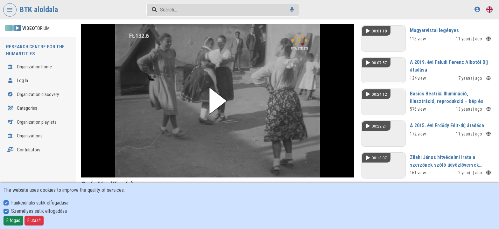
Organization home (29, 67)
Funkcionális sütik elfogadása (39, 203)
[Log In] (477, 9)
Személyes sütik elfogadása (39, 211)
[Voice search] (292, 10)
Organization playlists (32, 122)
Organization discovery (33, 94)
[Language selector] (489, 9)
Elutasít (34, 220)
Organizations (25, 136)
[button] (217, 100)
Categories (22, 108)
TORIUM (27, 28)
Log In (17, 80)
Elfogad (13, 220)
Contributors (23, 150)
